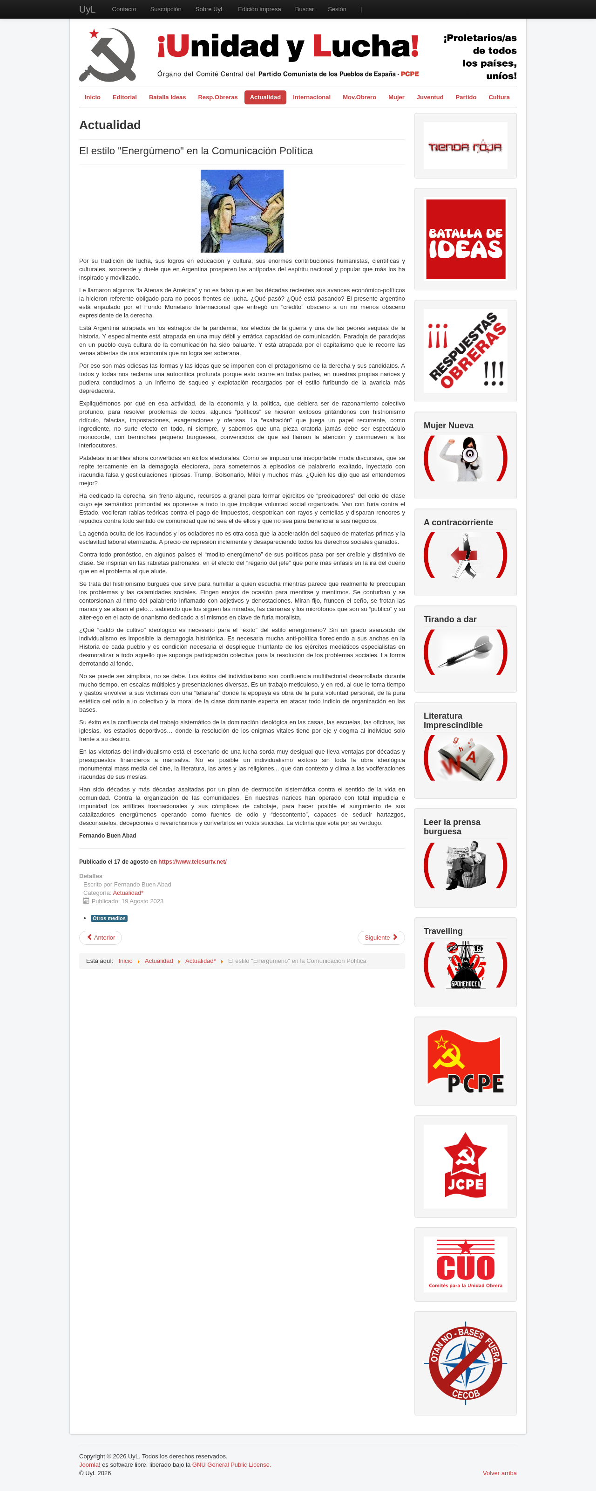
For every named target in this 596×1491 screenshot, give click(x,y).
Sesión (337, 9)
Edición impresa (259, 9)
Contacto (124, 9)
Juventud (430, 97)
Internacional (312, 97)
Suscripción (166, 9)
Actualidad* (128, 892)
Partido (466, 97)
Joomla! (90, 1464)
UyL (87, 9)
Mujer (396, 97)
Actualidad (265, 97)
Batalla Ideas (167, 97)
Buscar (304, 9)
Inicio (93, 97)
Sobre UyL (210, 9)
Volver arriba (500, 1473)
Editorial (125, 97)
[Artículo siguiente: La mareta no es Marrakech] (381, 938)
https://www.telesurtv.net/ (192, 862)
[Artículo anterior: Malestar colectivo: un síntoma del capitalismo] (100, 938)
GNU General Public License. (231, 1464)
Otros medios (109, 918)
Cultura (499, 97)
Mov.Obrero (359, 97)
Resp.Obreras (217, 97)
